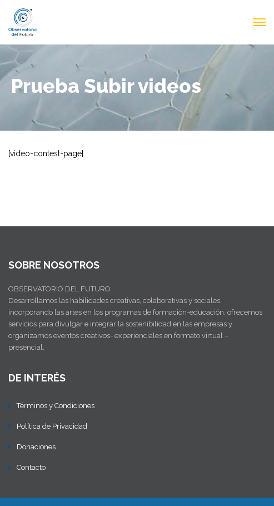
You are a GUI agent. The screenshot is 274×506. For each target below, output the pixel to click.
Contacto (31, 467)
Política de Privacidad (52, 426)
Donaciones (36, 447)
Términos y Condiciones (55, 405)
